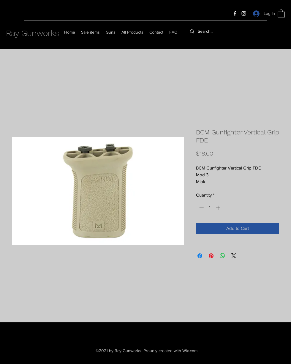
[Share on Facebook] (199, 255)
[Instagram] (244, 13)
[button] (281, 13)
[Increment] (219, 207)
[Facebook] (235, 13)
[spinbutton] (210, 207)
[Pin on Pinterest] (211, 255)
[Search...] (220, 31)
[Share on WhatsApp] (222, 255)
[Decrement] (201, 207)
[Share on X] (233, 255)
